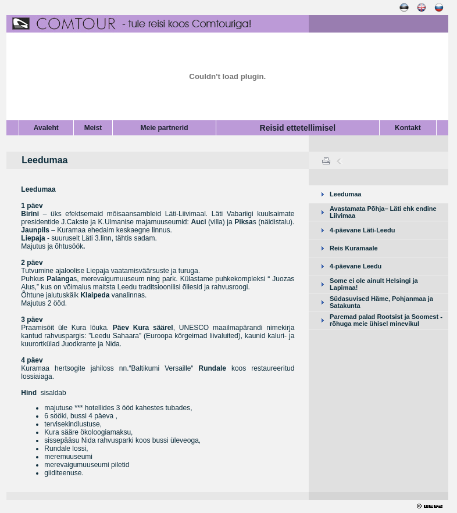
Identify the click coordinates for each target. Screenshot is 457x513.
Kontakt (408, 128)
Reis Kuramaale (354, 248)
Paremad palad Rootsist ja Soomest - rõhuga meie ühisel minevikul (386, 320)
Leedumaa (345, 194)
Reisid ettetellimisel (298, 127)
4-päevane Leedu (355, 266)
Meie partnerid (164, 128)
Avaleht (46, 128)
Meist (93, 128)
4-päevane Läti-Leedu (362, 230)
